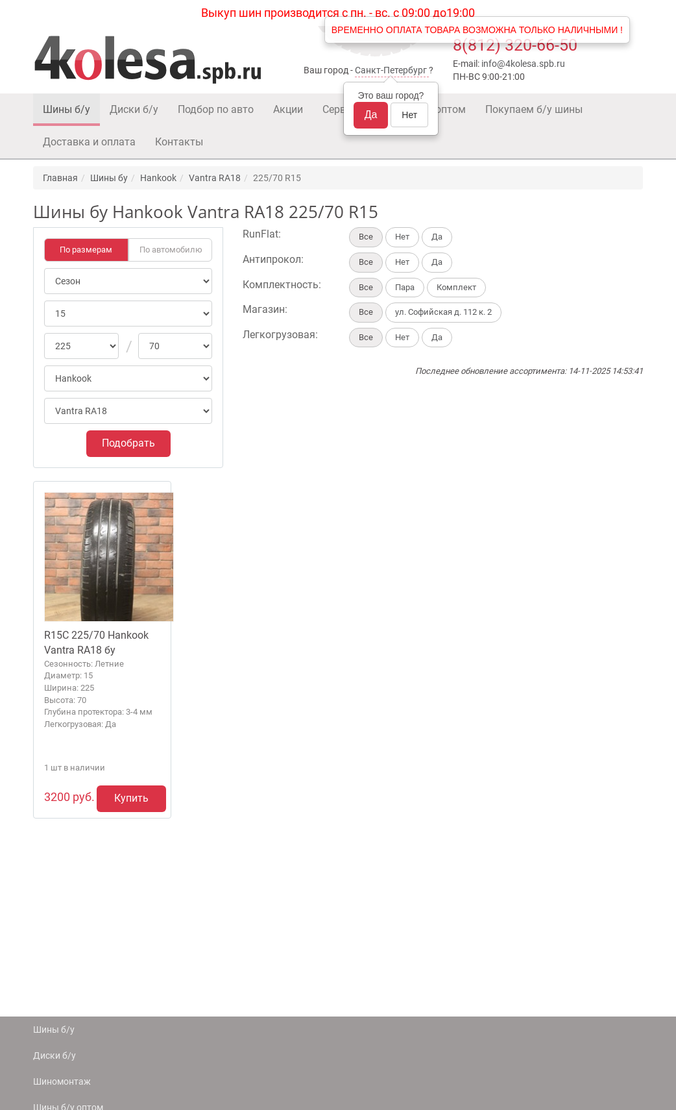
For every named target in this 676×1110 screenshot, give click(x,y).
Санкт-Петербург (391, 70)
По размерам (86, 249)
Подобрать (128, 443)
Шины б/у (66, 109)
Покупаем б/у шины (534, 109)
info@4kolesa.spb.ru (523, 63)
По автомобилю (170, 249)
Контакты (179, 142)
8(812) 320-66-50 (515, 45)
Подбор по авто (216, 109)
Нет (409, 115)
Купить (131, 798)
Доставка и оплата (89, 142)
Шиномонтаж (62, 1081)
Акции (288, 109)
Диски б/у (134, 109)
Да (371, 114)
